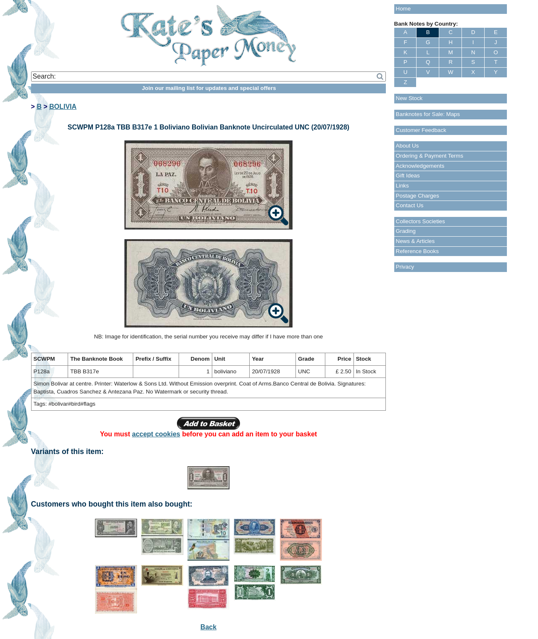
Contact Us (410, 205)
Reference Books (417, 251)
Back (208, 627)
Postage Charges (417, 196)
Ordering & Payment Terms (430, 156)
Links (402, 185)
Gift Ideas (408, 175)
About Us (407, 146)
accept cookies (156, 434)
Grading (406, 231)
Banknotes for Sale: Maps (428, 114)
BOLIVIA (62, 106)
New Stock (409, 98)
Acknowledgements (420, 166)
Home (403, 8)
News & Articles (415, 241)
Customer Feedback (421, 130)
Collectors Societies (420, 221)
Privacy (405, 267)
